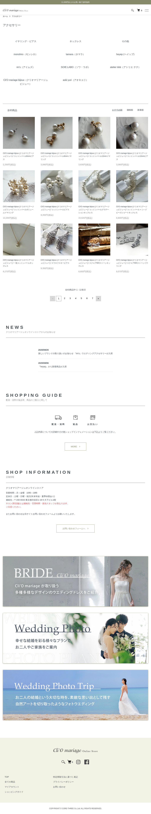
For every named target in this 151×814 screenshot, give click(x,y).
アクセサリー (17, 16)
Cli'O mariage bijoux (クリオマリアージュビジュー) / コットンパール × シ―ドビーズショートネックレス (131, 210)
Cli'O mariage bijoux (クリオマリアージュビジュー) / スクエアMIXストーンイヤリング (132, 263)
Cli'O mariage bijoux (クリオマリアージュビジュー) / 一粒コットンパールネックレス (18, 263)
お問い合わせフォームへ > (75, 528)
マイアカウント (10, 786)
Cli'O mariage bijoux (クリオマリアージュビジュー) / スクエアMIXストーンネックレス (94, 263)
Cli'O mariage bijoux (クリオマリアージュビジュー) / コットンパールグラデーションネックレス (93, 210)
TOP (5, 776)
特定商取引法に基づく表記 (63, 776)
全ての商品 (8, 781)
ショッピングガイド (12, 791)
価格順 (130, 110)
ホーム (5, 16)
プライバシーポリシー (61, 781)
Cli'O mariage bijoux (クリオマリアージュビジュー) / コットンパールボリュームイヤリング (18, 210)
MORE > (75, 446)
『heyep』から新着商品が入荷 (52, 366)
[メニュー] (146, 10)
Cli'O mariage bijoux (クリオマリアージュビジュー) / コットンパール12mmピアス (132, 156)
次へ (98, 298)
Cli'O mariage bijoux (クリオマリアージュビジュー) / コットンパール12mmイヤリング (94, 156)
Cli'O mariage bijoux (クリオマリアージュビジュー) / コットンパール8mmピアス (18, 156)
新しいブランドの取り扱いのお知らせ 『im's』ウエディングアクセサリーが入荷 (75, 353)
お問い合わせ (57, 786)
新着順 (140, 110)
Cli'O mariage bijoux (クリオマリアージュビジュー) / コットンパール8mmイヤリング (56, 156)
